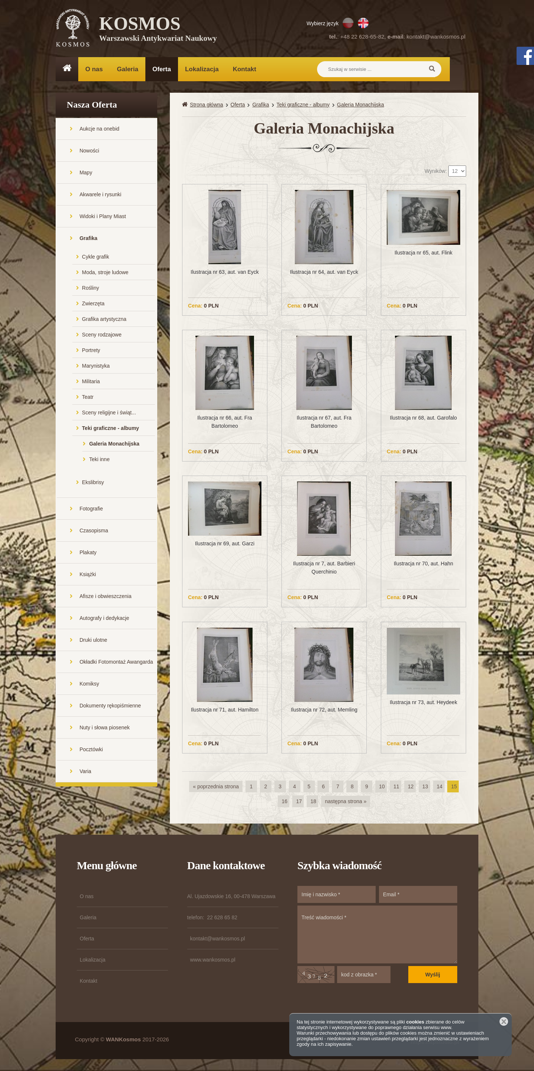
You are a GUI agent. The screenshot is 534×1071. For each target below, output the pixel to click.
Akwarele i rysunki (100, 195)
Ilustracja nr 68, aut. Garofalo (423, 418)
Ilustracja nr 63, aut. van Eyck (225, 273)
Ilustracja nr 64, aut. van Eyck (324, 273)
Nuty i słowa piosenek (104, 728)
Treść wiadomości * (377, 935)
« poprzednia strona (216, 787)
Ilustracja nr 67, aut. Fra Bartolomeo (324, 422)
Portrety (91, 351)
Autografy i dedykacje (104, 619)
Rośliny (90, 289)
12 (411, 787)
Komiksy (89, 684)
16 (284, 802)
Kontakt (244, 69)
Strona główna (206, 105)
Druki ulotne (93, 641)
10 (382, 787)
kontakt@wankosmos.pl (435, 36)
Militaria (91, 382)
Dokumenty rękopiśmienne (110, 706)
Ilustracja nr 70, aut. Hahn (423, 565)
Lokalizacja (202, 69)
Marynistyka (96, 366)
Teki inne (99, 460)
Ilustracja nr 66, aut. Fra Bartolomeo (224, 422)
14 (440, 787)
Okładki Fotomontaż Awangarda (116, 663)
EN (363, 23)
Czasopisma (93, 531)
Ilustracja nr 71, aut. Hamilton (224, 710)
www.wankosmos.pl (212, 960)
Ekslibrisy (93, 483)
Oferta (161, 69)
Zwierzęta (93, 304)
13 (425, 787)
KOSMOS (158, 29)
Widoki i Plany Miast (102, 217)
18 (313, 802)
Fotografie (91, 509)
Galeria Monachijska (114, 444)
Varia (85, 772)
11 (396, 787)
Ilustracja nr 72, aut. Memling (324, 710)
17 (299, 802)
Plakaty (87, 553)
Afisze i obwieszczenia (105, 597)
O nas (94, 69)
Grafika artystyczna (104, 320)
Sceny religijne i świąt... (109, 413)
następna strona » (345, 802)
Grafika (88, 239)
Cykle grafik (95, 257)
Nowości (89, 151)
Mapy (85, 173)
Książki (87, 575)
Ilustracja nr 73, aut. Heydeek (423, 703)
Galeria (127, 69)
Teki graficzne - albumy (110, 429)
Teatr (87, 398)
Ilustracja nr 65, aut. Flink (423, 253)
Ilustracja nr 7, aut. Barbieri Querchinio (324, 569)
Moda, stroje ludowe (105, 273)
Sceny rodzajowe (102, 335)
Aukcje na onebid (99, 129)
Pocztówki (91, 750)
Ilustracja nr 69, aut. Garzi (224, 544)
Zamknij (504, 1021)
